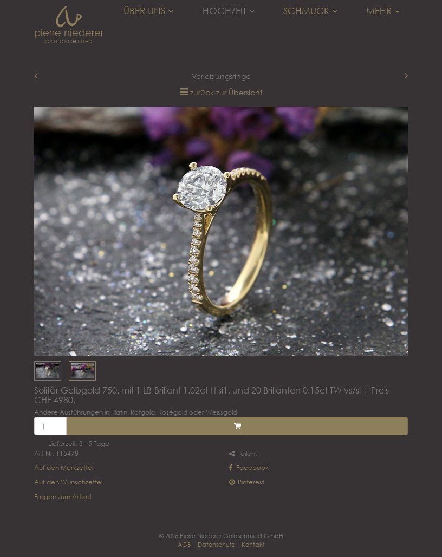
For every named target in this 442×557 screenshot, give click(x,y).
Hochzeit (229, 10)
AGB (184, 544)
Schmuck (310, 10)
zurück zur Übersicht (226, 92)
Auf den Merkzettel (63, 467)
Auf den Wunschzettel (68, 482)
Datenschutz (216, 544)
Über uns (148, 10)
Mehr (383, 10)
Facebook (249, 467)
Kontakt (253, 544)
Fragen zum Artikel (62, 497)
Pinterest (246, 482)
